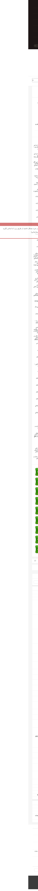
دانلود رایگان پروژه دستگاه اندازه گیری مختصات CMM (17, 851)
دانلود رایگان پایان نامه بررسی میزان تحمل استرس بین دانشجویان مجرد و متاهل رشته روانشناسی (13, 156)
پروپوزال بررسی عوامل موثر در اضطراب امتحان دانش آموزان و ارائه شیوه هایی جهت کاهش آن (13, 264)
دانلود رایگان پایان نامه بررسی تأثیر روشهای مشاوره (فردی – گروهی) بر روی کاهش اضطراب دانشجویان (16, 147)
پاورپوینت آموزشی (28, 798)
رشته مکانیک (29, 765)
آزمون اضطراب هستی (15, 441)
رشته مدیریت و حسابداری (26, 616)
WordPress (30, 885)
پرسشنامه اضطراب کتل (15, 350)
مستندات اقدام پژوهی (27, 786)
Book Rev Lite (14, 885)
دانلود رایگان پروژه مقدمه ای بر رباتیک (22, 806)
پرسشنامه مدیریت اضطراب (14, 169)
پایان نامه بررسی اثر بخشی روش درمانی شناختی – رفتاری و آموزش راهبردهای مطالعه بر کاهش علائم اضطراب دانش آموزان (16, 330)
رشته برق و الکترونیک (27, 729)
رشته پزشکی (29, 676)
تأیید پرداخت (18, 16)
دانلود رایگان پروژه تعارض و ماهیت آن (22, 821)
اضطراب (23, 134)
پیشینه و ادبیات (29, 598)
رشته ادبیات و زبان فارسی (26, 670)
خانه (18, 5)
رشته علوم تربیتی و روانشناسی (25, 601)
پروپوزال (28, 608)
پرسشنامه (30, 595)
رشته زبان (30, 703)
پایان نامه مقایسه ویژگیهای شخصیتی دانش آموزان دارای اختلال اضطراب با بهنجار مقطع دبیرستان (13, 436)
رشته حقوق (30, 663)
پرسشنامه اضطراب (16, 419)
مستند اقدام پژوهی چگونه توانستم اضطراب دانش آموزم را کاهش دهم (13, 184)
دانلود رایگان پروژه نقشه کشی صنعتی (23, 812)
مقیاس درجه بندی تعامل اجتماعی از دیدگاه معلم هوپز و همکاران (13, 191)
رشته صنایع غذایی (28, 780)
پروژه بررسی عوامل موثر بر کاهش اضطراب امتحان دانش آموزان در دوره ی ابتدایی (13, 280)
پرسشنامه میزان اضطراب (14, 246)
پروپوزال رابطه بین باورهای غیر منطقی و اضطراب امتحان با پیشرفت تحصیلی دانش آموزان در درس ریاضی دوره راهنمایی (13, 256)
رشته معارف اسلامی (27, 681)
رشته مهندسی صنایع (27, 773)
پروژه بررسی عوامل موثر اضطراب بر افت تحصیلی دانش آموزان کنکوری (13, 286)
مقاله (30, 611)
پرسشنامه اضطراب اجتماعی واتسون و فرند (14, 413)
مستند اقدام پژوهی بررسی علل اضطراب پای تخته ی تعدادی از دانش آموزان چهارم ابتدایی (13, 163)
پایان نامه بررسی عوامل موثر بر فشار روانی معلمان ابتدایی (13, 457)
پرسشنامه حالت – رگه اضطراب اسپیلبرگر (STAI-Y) (13, 301)
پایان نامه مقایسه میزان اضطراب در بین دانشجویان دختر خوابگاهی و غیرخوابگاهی (13, 293)
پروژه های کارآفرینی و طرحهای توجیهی (22, 795)
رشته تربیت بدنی (28, 645)
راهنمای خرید (18, 34)
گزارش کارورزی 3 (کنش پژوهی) (23, 792)
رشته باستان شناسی (27, 697)
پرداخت (18, 10)
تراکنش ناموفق (18, 28)
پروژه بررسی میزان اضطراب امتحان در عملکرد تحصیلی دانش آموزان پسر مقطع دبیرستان (13, 272)
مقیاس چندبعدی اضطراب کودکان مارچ (14, 218)
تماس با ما (18, 40)
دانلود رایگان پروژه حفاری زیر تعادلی (23, 809)
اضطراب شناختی (16, 134)
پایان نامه (28, 604)
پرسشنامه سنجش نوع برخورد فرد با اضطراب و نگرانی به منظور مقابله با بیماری (13, 177)
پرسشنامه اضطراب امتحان (14, 399)
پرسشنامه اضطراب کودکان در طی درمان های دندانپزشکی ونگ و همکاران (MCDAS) (13, 338)
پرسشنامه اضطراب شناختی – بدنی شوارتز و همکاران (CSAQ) (13, 366)
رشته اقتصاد (29, 655)
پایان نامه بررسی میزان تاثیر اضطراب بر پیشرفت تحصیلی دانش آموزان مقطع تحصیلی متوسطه (13, 451)
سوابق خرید (18, 22)
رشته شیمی (30, 716)
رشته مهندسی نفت (28, 759)
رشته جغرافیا (29, 692)
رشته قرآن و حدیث (27, 686)
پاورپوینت (28, 613)
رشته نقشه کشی (28, 754)
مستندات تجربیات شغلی (26, 789)
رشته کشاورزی (29, 721)
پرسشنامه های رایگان (27, 592)
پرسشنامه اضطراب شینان (14, 357)
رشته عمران (29, 749)
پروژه (29, 606)
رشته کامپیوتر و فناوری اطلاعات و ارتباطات (21, 736)
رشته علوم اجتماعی (28, 630)
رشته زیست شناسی (27, 710)
